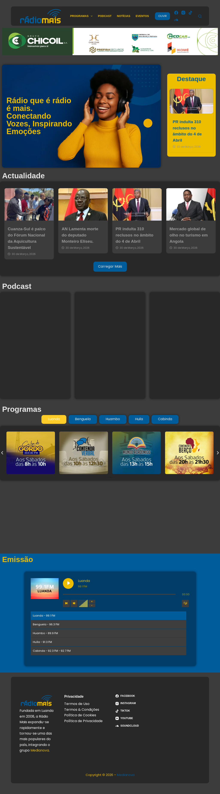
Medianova (39, 750)
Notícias (123, 16)
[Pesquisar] (200, 16)
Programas (82, 16)
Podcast (105, 16)
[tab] (53, 419)
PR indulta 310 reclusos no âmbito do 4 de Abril (134, 235)
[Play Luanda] (68, 583)
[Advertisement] (110, 517)
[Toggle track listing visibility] (185, 603)
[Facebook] (176, 13)
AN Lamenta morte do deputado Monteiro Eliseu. (80, 235)
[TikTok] (190, 13)
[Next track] (74, 603)
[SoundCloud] (176, 20)
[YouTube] (135, 718)
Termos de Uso (77, 703)
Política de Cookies (80, 715)
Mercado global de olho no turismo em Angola (189, 235)
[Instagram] (183, 13)
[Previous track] (66, 603)
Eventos (142, 16)
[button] (2, 453)
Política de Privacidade (83, 720)
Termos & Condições (81, 709)
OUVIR (162, 16)
